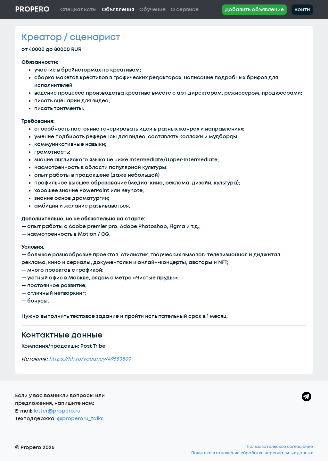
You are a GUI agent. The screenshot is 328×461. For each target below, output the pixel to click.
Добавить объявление (254, 9)
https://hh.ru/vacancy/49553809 (90, 359)
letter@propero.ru (57, 410)
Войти (302, 9)
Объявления (118, 9)
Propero (32, 9)
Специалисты (78, 9)
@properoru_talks (80, 418)
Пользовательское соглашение (280, 446)
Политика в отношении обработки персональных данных (252, 453)
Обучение (152, 9)
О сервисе (185, 9)
